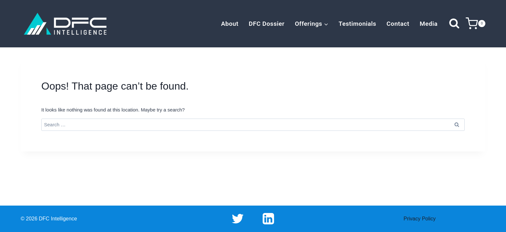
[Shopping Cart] (475, 24)
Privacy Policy (420, 218)
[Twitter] (238, 219)
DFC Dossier (267, 23)
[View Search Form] (454, 23)
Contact (398, 23)
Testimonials (357, 23)
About (229, 23)
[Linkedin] (268, 219)
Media (429, 23)
